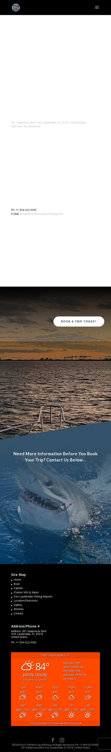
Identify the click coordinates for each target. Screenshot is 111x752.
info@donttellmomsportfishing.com (41, 214)
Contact (18, 613)
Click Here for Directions (25, 126)
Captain (18, 588)
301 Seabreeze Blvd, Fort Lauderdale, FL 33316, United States (48, 122)
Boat (17, 584)
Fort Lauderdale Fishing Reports (33, 596)
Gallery (18, 605)
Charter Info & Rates (26, 592)
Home (17, 579)
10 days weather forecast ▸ (55, 723)
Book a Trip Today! (79, 321)
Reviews (19, 609)
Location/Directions (26, 600)
